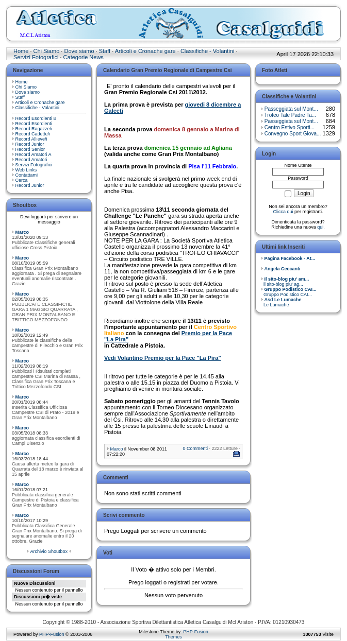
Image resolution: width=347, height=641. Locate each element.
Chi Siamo (47, 51)
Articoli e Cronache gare (145, 51)
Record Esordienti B (36, 118)
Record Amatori (31, 159)
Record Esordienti (34, 123)
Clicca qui (283, 211)
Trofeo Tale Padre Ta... (290, 115)
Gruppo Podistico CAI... (289, 292)
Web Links (26, 169)
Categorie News (83, 57)
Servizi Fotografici (35, 57)
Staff (104, 51)
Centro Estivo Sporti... (290, 127)
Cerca (21, 180)
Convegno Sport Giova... (293, 133)
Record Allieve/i (31, 139)
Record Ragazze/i (34, 128)
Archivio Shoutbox (49, 551)
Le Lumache (281, 302)
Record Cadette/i (33, 133)
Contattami (26, 175)
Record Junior (29, 144)
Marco (22, 232)
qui (320, 227)
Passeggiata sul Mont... (291, 109)
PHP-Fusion (51, 634)
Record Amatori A (33, 154)
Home (20, 51)
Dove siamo (79, 51)
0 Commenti (195, 448)
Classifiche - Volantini (207, 51)
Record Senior (30, 149)
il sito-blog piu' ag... (285, 281)
